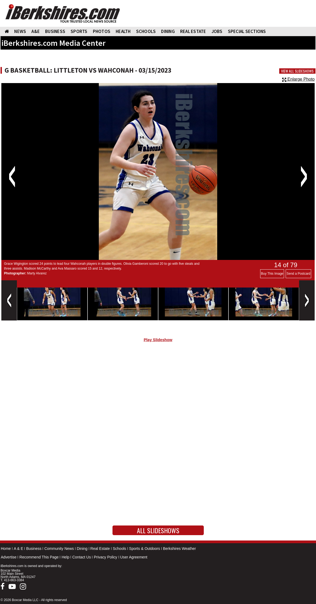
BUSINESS (55, 31)
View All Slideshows (297, 71)
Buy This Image (272, 273)
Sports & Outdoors (144, 548)
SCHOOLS (146, 31)
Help (65, 557)
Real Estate (100, 548)
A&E (35, 31)
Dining (82, 548)
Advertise (8, 557)
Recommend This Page (39, 557)
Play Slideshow (158, 340)
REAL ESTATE (193, 31)
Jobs (217, 31)
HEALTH (123, 31)
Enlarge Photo (298, 79)
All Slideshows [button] (158, 530)
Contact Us (81, 557)
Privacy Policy (105, 557)
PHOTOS (102, 31)
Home (6, 548)
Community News (59, 548)
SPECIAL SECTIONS (247, 31)
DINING (168, 31)
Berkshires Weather (179, 548)
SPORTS (79, 31)
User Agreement (133, 557)
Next (304, 177)
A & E (18, 548)
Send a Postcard (298, 273)
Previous (12, 177)
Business (33, 548)
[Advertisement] (158, 391)
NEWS (20, 31)
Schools (119, 548)
